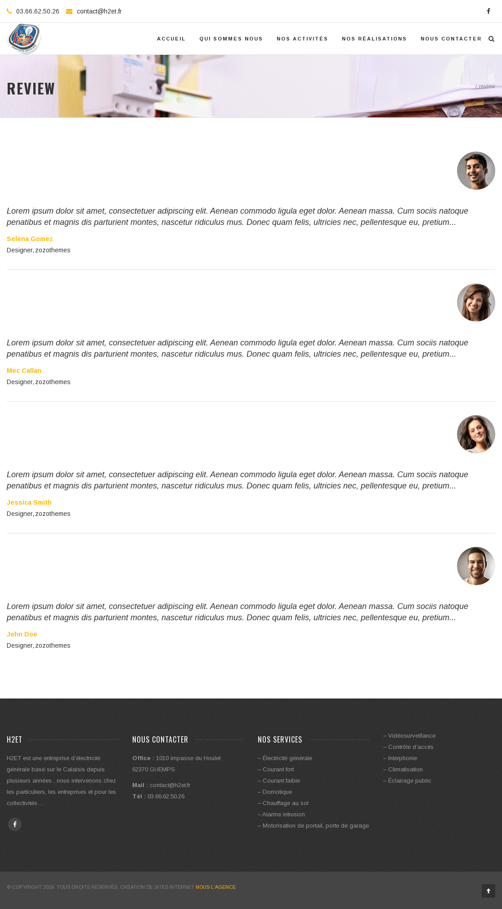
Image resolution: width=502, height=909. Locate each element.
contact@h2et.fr (99, 11)
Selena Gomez (30, 238)
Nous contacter (451, 38)
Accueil (171, 38)
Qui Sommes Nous (231, 38)
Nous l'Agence (216, 887)
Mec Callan (24, 370)
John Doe (22, 634)
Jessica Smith (29, 502)
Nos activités (302, 38)
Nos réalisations (374, 38)
